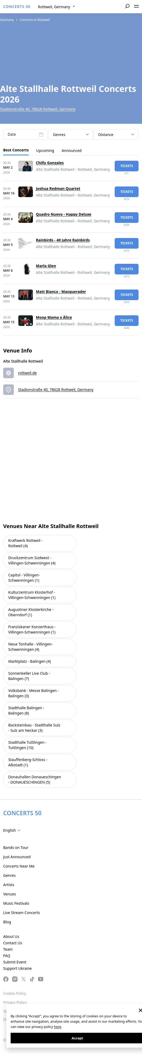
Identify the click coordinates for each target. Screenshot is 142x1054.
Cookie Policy (14, 993)
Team (8, 949)
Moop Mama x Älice (54, 317)
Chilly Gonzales (50, 162)
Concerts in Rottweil (35, 20)
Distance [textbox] (105, 134)
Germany (7, 20)
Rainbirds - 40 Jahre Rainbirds (63, 240)
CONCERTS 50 (17, 6)
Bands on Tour (15, 847)
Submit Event (14, 961)
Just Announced (17, 856)
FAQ (6, 955)
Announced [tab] (71, 150)
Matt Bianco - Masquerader (61, 291)
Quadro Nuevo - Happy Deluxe (63, 214)
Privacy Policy (15, 1002)
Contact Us (12, 942)
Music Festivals (16, 903)
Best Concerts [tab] (16, 149)
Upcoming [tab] (45, 150)
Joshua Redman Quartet (58, 188)
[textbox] (13, 830)
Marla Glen (46, 265)
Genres (9, 875)
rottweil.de (27, 372)
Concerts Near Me (19, 866)
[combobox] (56, 7)
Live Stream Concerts (21, 912)
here (57, 1026)
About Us (11, 936)
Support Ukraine (17, 968)
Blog (7, 921)
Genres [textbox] (59, 134)
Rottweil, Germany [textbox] (54, 6)
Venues (9, 893)
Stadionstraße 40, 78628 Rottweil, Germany (37, 109)
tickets (126, 166)
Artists (8, 884)
